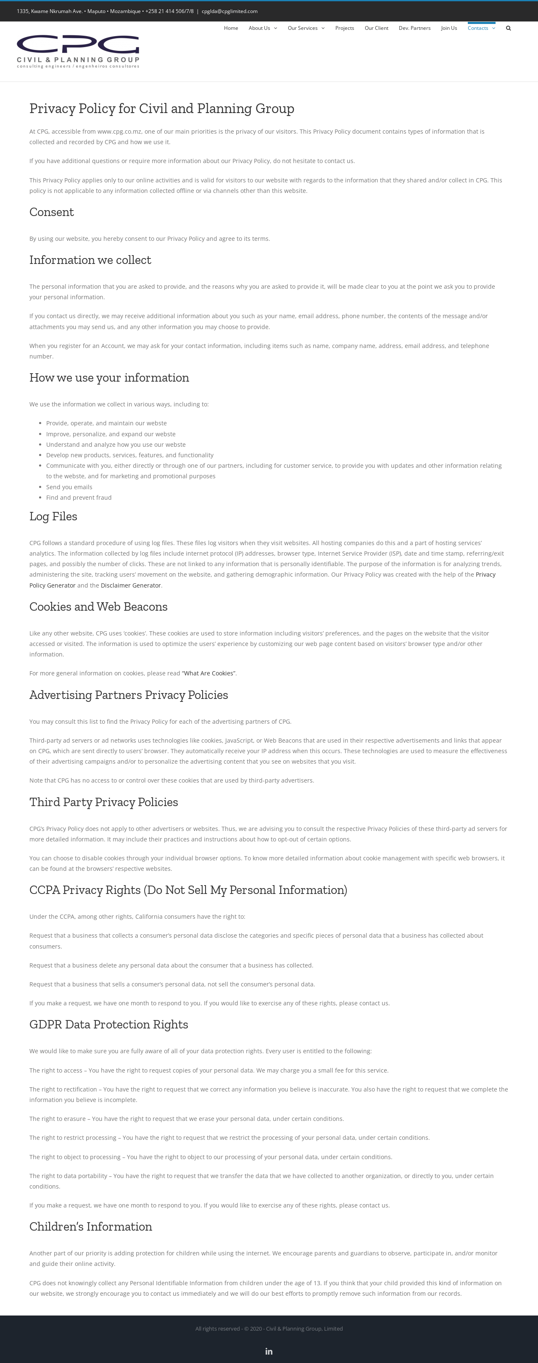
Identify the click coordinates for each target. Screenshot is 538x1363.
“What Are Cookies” (208, 673)
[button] (508, 27)
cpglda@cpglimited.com (230, 11)
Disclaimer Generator (131, 585)
